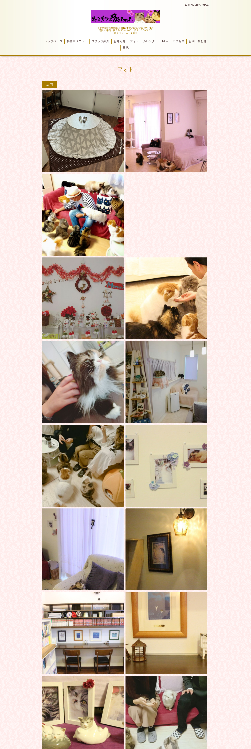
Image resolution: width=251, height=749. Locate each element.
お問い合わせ (197, 41)
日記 (126, 48)
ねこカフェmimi (125, 543)
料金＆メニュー (77, 41)
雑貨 (49, 209)
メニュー (53, 443)
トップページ (53, 41)
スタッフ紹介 (100, 41)
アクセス (178, 41)
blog (165, 41)
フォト (134, 41)
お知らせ (120, 41)
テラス (51, 402)
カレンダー (150, 41)
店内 (49, 84)
